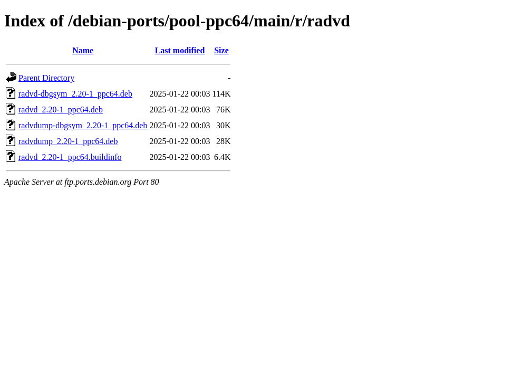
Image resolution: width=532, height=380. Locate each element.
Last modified (180, 50)
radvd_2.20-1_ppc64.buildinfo (70, 157)
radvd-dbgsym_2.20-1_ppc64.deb (75, 93)
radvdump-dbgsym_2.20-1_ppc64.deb (82, 125)
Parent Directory (46, 77)
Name (82, 50)
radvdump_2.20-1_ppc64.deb (68, 141)
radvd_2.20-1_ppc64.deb (60, 109)
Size (221, 50)
